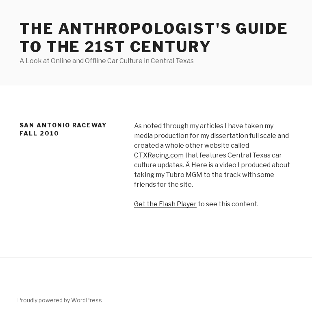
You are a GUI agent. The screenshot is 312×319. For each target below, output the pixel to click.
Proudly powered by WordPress (59, 300)
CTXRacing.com (159, 155)
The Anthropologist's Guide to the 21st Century (154, 38)
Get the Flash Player (165, 204)
